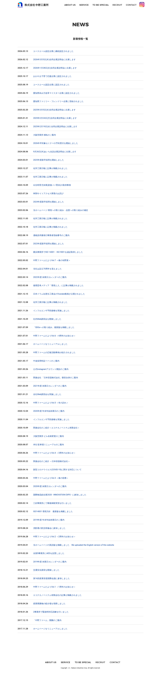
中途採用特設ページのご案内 (46, 361)
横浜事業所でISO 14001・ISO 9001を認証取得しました (58, 252)
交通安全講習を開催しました (46, 570)
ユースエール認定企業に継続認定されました (53, 51)
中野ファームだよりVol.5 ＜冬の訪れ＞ (50, 403)
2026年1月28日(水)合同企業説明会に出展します (55, 68)
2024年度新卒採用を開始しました (48, 202)
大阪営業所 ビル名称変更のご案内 (48, 436)
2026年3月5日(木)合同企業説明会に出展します (54, 59)
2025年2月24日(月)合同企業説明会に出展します (55, 118)
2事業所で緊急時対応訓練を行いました (51, 612)
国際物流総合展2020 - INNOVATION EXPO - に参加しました (59, 495)
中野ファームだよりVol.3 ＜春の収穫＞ (50, 478)
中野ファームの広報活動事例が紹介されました (54, 352)
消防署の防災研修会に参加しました (49, 528)
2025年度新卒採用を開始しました (48, 160)
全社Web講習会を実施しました (47, 394)
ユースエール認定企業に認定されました (51, 84)
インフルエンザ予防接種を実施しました (51, 310)
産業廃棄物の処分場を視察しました (49, 603)
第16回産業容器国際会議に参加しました (51, 578)
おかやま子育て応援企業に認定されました (52, 76)
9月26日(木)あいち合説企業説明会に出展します (54, 151)
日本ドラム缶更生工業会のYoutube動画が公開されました (59, 294)
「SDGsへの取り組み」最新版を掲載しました (53, 327)
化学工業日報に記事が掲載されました (50, 168)
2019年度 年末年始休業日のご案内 (48, 520)
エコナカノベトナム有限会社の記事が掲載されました (57, 595)
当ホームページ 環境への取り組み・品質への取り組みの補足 (60, 210)
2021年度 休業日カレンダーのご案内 (49, 386)
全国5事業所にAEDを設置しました (48, 553)
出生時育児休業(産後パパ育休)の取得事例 (52, 185)
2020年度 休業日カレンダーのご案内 (49, 486)
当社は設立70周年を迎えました (47, 269)
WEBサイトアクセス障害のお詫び (48, 193)
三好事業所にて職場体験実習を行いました (52, 503)
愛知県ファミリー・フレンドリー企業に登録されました (58, 101)
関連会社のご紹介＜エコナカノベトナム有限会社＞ (56, 428)
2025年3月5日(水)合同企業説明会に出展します (54, 110)
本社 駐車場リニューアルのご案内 (48, 444)
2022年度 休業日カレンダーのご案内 (49, 277)
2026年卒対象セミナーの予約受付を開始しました (55, 143)
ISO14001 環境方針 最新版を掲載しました (53, 511)
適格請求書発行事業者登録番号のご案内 (51, 235)
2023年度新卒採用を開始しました (48, 243)
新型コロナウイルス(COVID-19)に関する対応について (57, 469)
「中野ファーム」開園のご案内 (47, 620)
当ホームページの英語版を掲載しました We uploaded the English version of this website (73, 545)
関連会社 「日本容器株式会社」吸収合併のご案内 (55, 377)
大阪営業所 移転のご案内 (44, 135)
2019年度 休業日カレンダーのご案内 (49, 562)
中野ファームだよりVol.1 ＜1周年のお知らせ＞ (54, 587)
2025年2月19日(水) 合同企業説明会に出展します (55, 126)
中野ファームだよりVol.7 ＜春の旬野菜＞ (51, 260)
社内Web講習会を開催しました (47, 319)
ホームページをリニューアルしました (50, 344)
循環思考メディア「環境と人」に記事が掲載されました (58, 285)
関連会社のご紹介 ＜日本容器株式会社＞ (51, 461)
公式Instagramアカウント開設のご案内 (50, 369)
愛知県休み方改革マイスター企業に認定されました (56, 93)
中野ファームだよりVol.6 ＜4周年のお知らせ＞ (54, 336)
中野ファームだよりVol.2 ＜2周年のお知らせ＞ (54, 536)
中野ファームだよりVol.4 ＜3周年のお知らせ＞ (54, 453)
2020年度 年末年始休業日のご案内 (48, 411)
